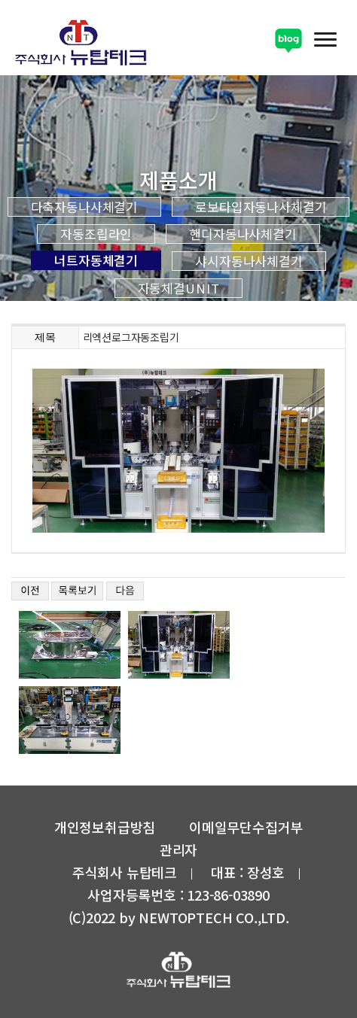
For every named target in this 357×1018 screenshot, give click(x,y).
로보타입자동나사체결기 (260, 207)
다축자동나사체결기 (85, 207)
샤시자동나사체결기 (249, 261)
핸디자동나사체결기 (243, 234)
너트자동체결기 (96, 260)
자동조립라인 (96, 234)
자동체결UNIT (179, 288)
